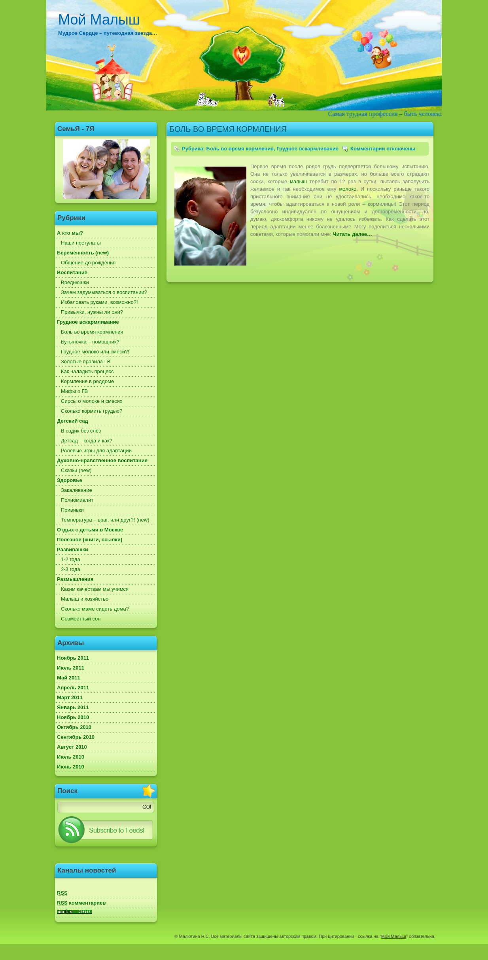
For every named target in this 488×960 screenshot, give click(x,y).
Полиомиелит (77, 500)
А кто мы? (70, 233)
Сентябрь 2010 (76, 737)
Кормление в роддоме (87, 381)
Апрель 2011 (73, 688)
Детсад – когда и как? (86, 441)
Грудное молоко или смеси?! (95, 352)
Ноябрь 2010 (73, 717)
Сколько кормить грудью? (91, 411)
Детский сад (72, 421)
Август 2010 (72, 747)
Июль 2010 (70, 757)
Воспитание (72, 272)
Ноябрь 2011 (73, 658)
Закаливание (76, 490)
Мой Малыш (99, 19)
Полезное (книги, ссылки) (89, 540)
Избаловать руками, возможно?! (99, 302)
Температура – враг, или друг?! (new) (105, 520)
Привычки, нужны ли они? (92, 312)
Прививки (72, 510)
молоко (347, 189)
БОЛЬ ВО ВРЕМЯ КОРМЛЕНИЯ (228, 129)
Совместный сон (80, 619)
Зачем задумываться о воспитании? (104, 292)
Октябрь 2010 (74, 727)
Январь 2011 (73, 707)
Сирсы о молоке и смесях (91, 401)
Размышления (75, 579)
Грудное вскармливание (88, 322)
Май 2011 (68, 678)
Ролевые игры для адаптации (96, 450)
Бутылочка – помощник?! (91, 342)
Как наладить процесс (87, 371)
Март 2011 (70, 697)
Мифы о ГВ (74, 391)
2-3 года (70, 569)
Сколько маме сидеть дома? (95, 609)
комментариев (81, 903)
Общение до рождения (88, 263)
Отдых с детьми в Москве (90, 530)
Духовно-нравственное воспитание (102, 460)
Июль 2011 (70, 668)
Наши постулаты (81, 243)
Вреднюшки (75, 282)
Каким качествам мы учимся (95, 589)
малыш (298, 181)
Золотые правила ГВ (85, 361)
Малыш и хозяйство (84, 599)
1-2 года (70, 559)
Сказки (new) (76, 470)
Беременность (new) (83, 253)
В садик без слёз (81, 431)
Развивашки (72, 549)
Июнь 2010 (70, 767)
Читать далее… (352, 234)
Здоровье (69, 480)
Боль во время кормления (92, 332)
